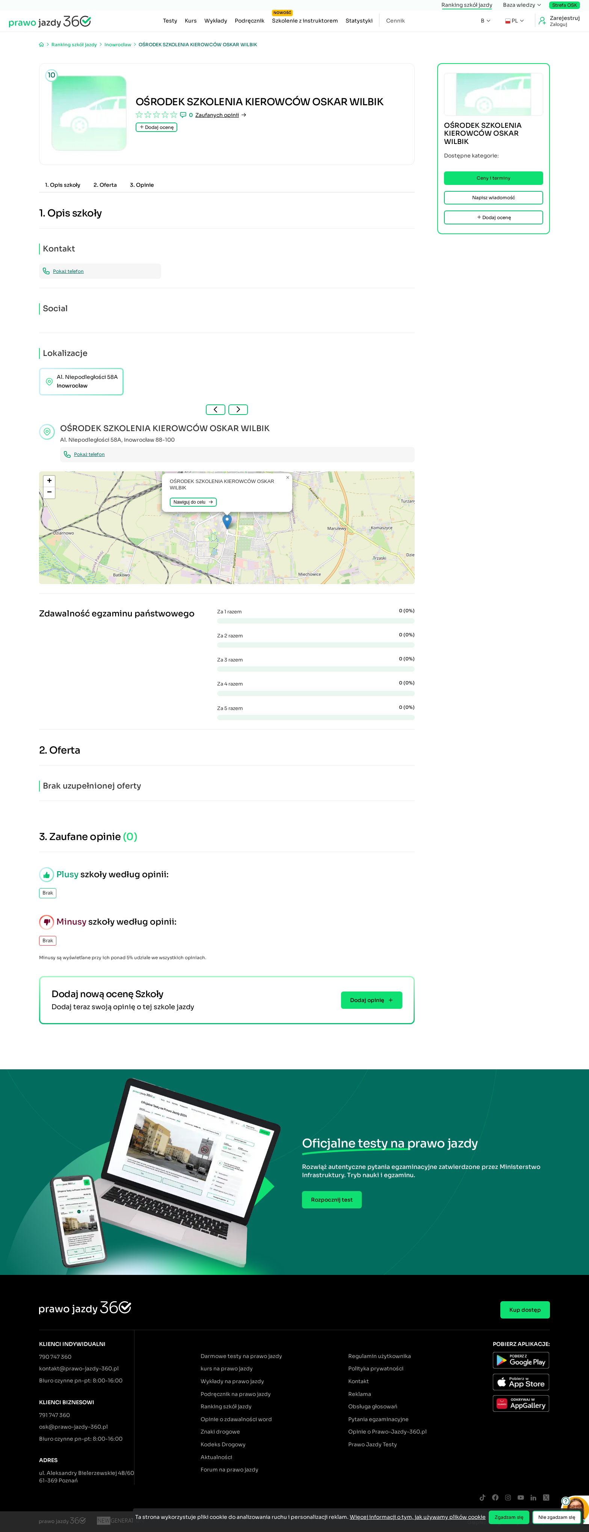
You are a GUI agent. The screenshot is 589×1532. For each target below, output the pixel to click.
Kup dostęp (525, 1309)
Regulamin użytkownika (379, 1356)
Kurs (191, 20)
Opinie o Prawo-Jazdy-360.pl (387, 1431)
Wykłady (215, 20)
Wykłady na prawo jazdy (232, 1381)
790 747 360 (55, 1356)
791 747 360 (54, 1415)
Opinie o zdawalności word (236, 1419)
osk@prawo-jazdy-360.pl (73, 1426)
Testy (170, 20)
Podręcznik (249, 20)
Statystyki (359, 20)
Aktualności (216, 1457)
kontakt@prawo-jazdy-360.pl (79, 1368)
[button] (227, 522)
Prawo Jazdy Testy (372, 1444)
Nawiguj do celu (193, 502)
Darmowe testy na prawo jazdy (241, 1356)
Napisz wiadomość (493, 197)
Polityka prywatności (375, 1368)
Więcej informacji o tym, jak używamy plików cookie (418, 1517)
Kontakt (358, 1381)
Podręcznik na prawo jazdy (236, 1394)
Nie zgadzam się (556, 1517)
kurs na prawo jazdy (227, 1368)
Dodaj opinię (371, 1000)
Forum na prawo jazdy (229, 1469)
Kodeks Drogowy (223, 1444)
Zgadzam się (509, 1517)
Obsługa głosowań (372, 1406)
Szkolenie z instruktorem (305, 19)
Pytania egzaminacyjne (378, 1419)
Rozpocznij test (332, 1199)
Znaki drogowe (220, 1431)
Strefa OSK (564, 5)
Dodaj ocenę (156, 127)
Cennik (395, 20)
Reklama (359, 1394)
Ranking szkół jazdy (466, 5)
